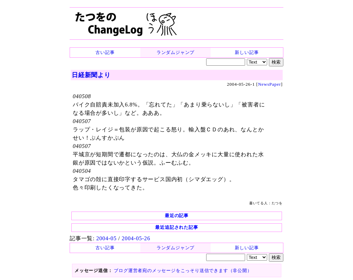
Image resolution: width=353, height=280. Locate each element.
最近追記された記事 (176, 227)
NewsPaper (269, 84)
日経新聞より (91, 75)
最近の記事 (177, 215)
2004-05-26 (136, 238)
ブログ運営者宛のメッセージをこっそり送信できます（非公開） (183, 270)
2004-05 (106, 238)
